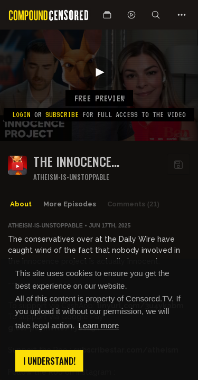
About (21, 204)
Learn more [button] (99, 325)
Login (21, 114)
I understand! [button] (49, 361)
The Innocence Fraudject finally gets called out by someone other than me (95, 161)
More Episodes (69, 204)
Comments (133, 204)
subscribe (62, 114)
